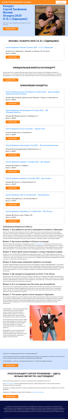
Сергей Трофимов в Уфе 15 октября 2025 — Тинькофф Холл (28, 195)
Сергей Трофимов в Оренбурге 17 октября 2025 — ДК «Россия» (29, 211)
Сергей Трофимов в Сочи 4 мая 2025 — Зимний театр (25, 129)
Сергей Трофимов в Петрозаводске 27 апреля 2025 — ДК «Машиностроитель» (27, 111)
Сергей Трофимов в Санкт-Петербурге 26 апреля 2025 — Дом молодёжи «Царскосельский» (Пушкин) (33, 93)
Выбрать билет (10, 28)
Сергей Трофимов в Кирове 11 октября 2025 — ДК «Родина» (28, 162)
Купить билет (13, 57)
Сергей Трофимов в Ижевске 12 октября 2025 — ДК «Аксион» (28, 178)
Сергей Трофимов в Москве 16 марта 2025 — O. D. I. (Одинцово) (29, 47)
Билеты (61, 2)
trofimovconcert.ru (38, 244)
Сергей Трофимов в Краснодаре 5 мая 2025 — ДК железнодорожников (32, 145)
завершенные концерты (38, 392)
